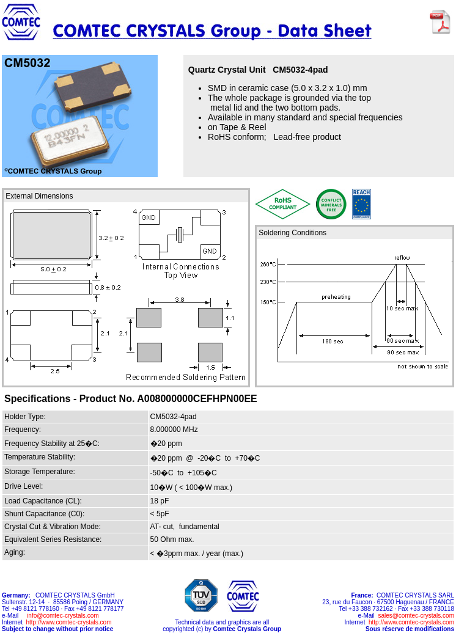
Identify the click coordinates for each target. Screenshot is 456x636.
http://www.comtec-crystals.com (68, 622)
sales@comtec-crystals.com (416, 615)
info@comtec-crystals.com (62, 615)
